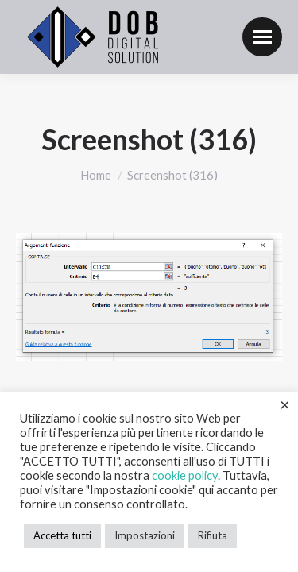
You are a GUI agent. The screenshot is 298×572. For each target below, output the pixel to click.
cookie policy (185, 475)
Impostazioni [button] (144, 535)
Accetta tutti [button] (62, 535)
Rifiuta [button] (212, 535)
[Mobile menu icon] (262, 36)
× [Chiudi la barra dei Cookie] (285, 404)
